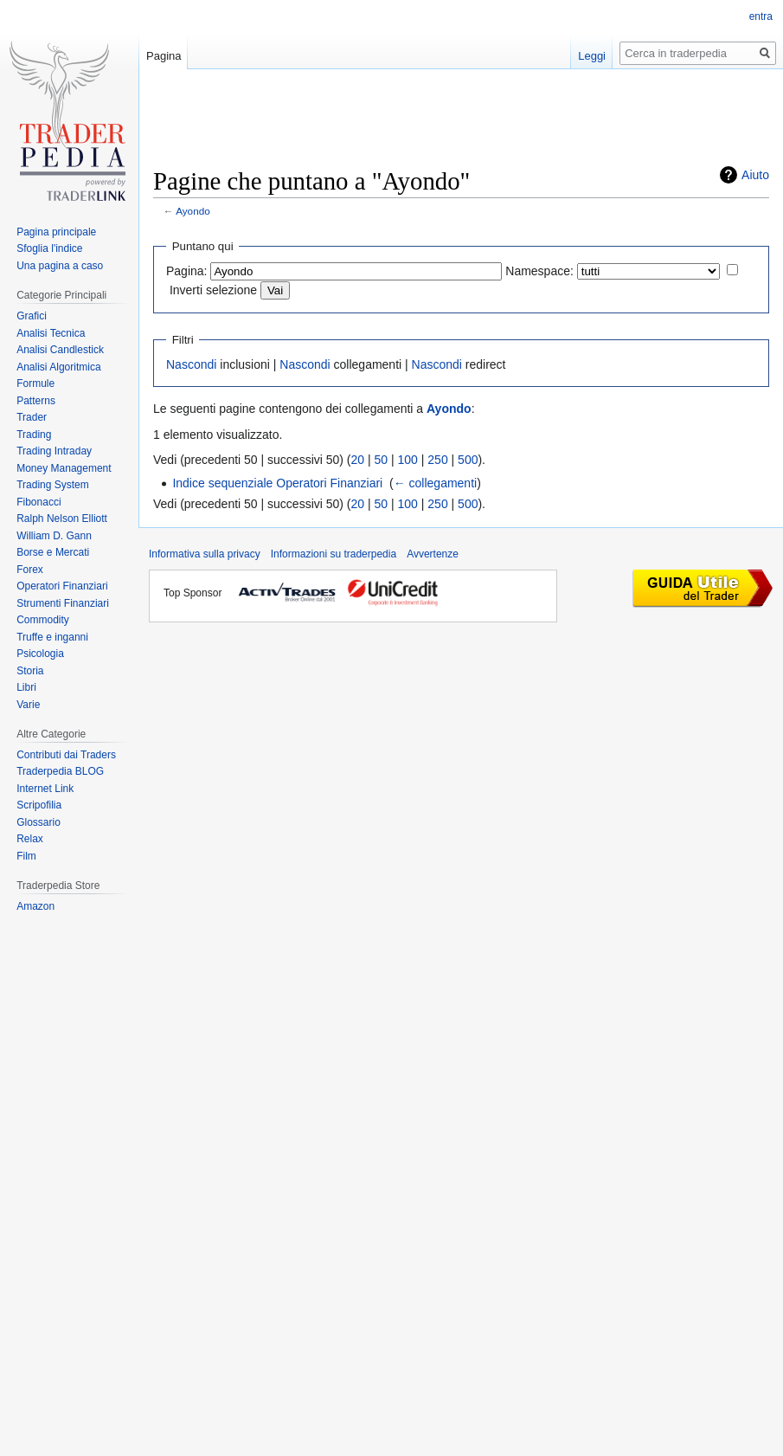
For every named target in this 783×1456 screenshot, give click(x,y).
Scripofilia (38, 805)
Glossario (38, 822)
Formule (35, 383)
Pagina (163, 55)
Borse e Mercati (52, 552)
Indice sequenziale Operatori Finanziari (277, 483)
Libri (26, 687)
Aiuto (755, 175)
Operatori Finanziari (61, 586)
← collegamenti (436, 483)
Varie (28, 705)
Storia (29, 671)
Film (26, 856)
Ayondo (193, 210)
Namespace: (539, 271)
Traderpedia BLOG (60, 771)
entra (761, 16)
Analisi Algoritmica (58, 367)
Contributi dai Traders (66, 755)
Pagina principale (56, 232)
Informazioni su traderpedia (333, 554)
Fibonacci (38, 502)
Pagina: (186, 271)
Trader (31, 417)
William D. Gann (54, 536)
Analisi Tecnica (50, 333)
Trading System (52, 485)
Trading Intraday (54, 451)
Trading (33, 434)
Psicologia (40, 653)
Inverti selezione (213, 290)
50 (381, 460)
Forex (29, 570)
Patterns (35, 401)
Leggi (592, 55)
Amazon (35, 906)
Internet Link (45, 789)
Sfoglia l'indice (49, 248)
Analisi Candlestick (60, 350)
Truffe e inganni (52, 637)
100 (408, 460)
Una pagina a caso (59, 266)
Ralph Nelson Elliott (61, 518)
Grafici (31, 316)
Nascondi (191, 364)
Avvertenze (433, 554)
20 (358, 460)
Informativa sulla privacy (204, 554)
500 (468, 460)
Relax (29, 839)
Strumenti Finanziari (62, 603)
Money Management (63, 468)
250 (437, 460)
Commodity (42, 620)
